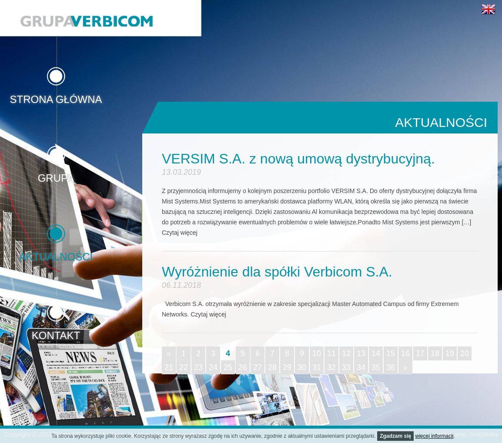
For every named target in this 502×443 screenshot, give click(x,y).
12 (346, 353)
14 (375, 353)
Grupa (56, 177)
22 (183, 367)
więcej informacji (434, 436)
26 (242, 367)
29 (287, 367)
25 (228, 367)
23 (198, 367)
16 (405, 353)
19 (449, 353)
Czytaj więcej (179, 232)
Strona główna (56, 99)
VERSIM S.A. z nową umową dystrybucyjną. (298, 159)
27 (257, 367)
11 (331, 353)
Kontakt (56, 335)
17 (420, 353)
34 (361, 367)
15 (390, 353)
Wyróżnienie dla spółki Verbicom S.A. (277, 272)
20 (464, 353)
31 (316, 367)
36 (390, 367)
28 (272, 367)
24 (213, 367)
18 (435, 353)
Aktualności (56, 256)
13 (361, 353)
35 (375, 367)
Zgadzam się (395, 436)
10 (316, 353)
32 (331, 367)
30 (302, 367)
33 (346, 367)
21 (168, 367)
